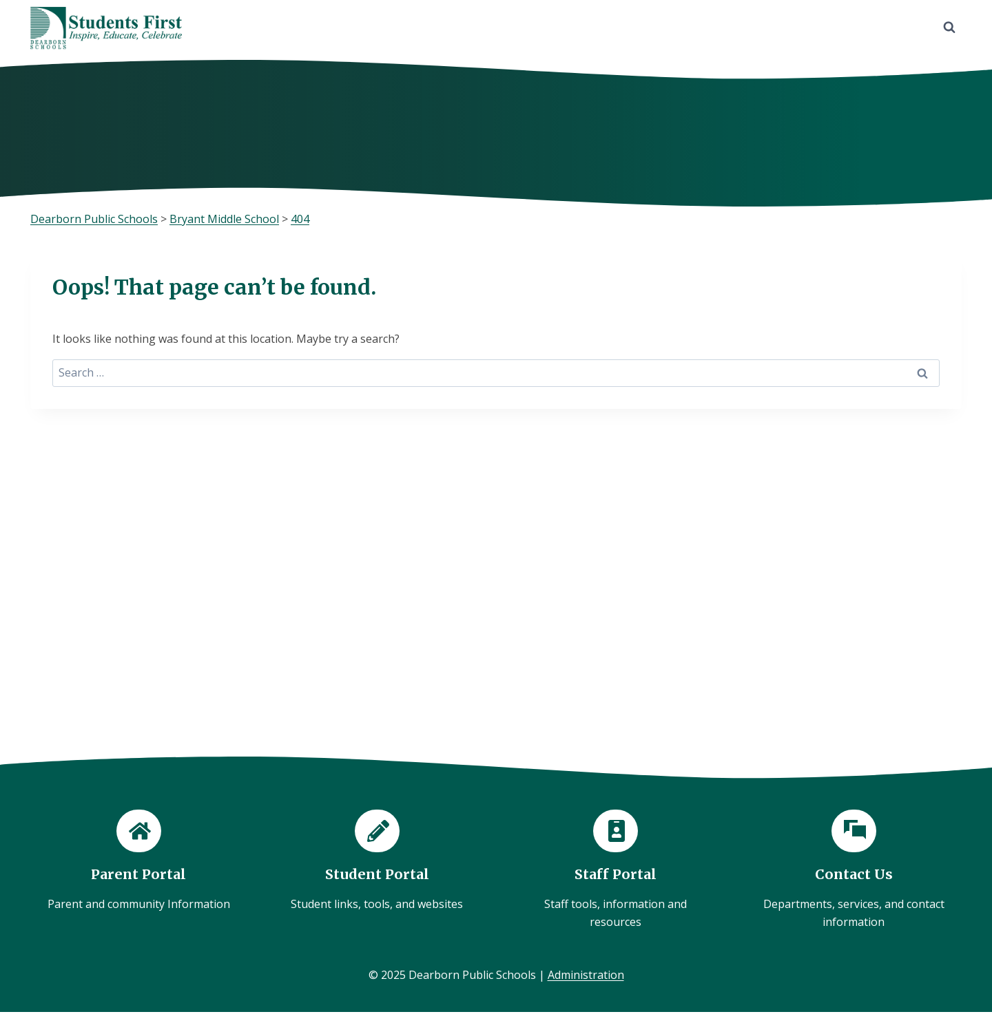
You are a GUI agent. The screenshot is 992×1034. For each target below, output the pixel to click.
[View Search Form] (949, 27)
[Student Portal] (377, 861)
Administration (586, 974)
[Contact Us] (853, 870)
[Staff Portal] (615, 870)
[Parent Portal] (138, 861)
